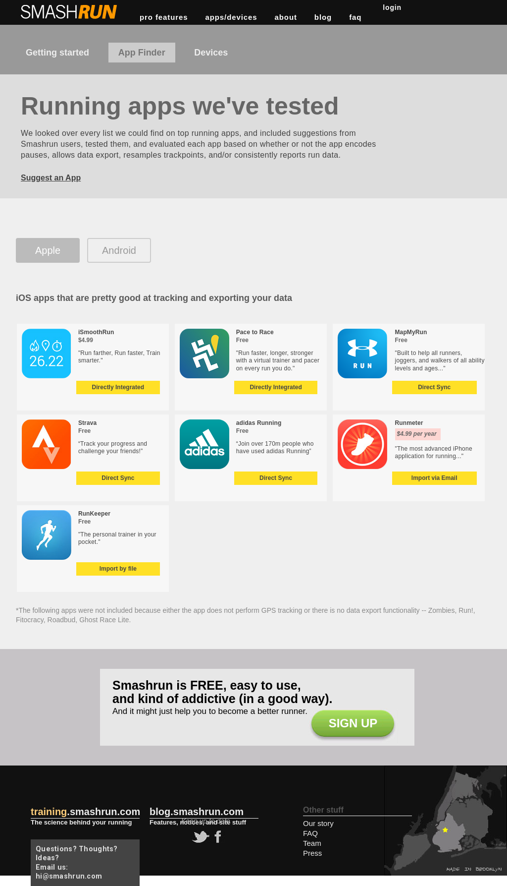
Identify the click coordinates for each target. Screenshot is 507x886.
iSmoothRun (96, 332)
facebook (216, 836)
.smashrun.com (85, 811)
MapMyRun (411, 332)
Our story (318, 823)
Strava (87, 422)
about (286, 17)
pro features (164, 17)
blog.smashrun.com (197, 811)
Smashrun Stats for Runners (70, 12)
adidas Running (259, 422)
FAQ (355, 17)
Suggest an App (51, 178)
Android (119, 250)
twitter (199, 836)
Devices (211, 53)
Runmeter (409, 422)
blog (323, 17)
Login (392, 7)
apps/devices (231, 17)
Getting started (57, 53)
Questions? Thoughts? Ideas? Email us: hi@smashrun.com (77, 863)
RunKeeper (94, 513)
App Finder (141, 53)
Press (312, 853)
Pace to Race (255, 332)
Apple (47, 250)
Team (312, 843)
